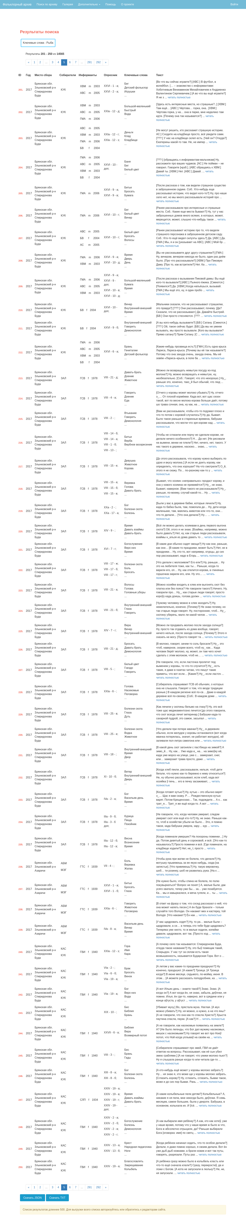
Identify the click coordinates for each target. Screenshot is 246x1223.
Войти (234, 4)
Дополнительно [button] (89, 4)
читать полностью (179, 97)
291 (89, 62)
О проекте (127, 4)
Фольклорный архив (17, 4)
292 (98, 62)
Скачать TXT (57, 1197)
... (46, 62)
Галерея (68, 4)
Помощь (110, 4)
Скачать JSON (32, 1197)
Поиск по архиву (47, 4)
